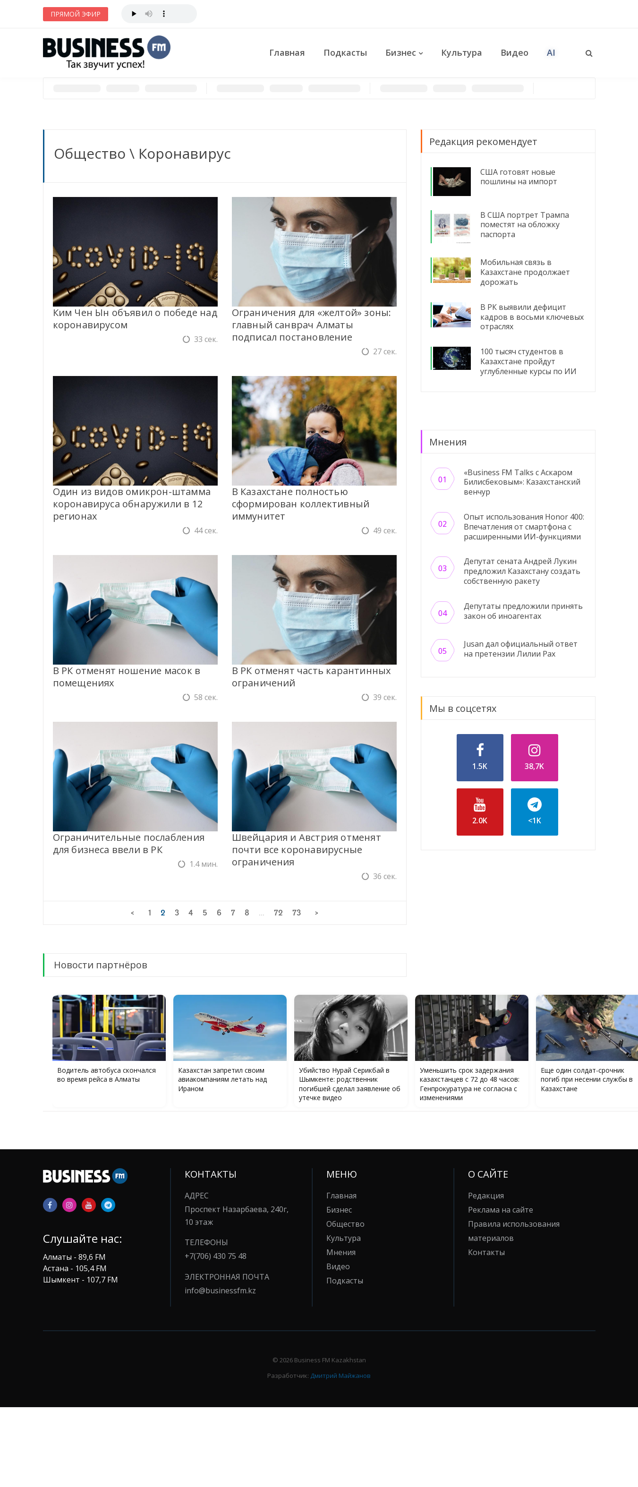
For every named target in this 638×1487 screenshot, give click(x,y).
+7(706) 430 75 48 (216, 1256)
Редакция (486, 1195)
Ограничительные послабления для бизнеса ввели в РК (128, 843)
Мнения (341, 1252)
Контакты (486, 1252)
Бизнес (400, 52)
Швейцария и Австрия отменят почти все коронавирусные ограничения (306, 849)
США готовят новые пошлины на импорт (518, 177)
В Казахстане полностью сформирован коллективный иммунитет (301, 503)
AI (551, 52)
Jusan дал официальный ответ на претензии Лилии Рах (521, 649)
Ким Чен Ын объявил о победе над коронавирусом (135, 318)
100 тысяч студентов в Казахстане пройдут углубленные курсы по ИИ (528, 361)
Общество (90, 153)
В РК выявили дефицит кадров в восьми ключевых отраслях (532, 317)
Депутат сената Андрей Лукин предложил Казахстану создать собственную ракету (522, 571)
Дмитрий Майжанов (340, 1375)
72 (278, 912)
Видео (514, 52)
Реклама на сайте (500, 1210)
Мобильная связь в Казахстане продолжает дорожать (525, 272)
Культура (461, 52)
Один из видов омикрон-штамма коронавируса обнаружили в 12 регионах (132, 503)
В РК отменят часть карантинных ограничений (311, 676)
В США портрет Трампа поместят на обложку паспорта (524, 225)
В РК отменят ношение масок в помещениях (127, 676)
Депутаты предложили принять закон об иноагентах (523, 611)
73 (296, 912)
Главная (287, 52)
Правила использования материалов (514, 1231)
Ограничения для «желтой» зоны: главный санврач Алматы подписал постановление (311, 324)
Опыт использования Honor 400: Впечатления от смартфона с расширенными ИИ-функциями (524, 527)
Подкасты (345, 52)
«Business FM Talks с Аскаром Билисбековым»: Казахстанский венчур (522, 482)
